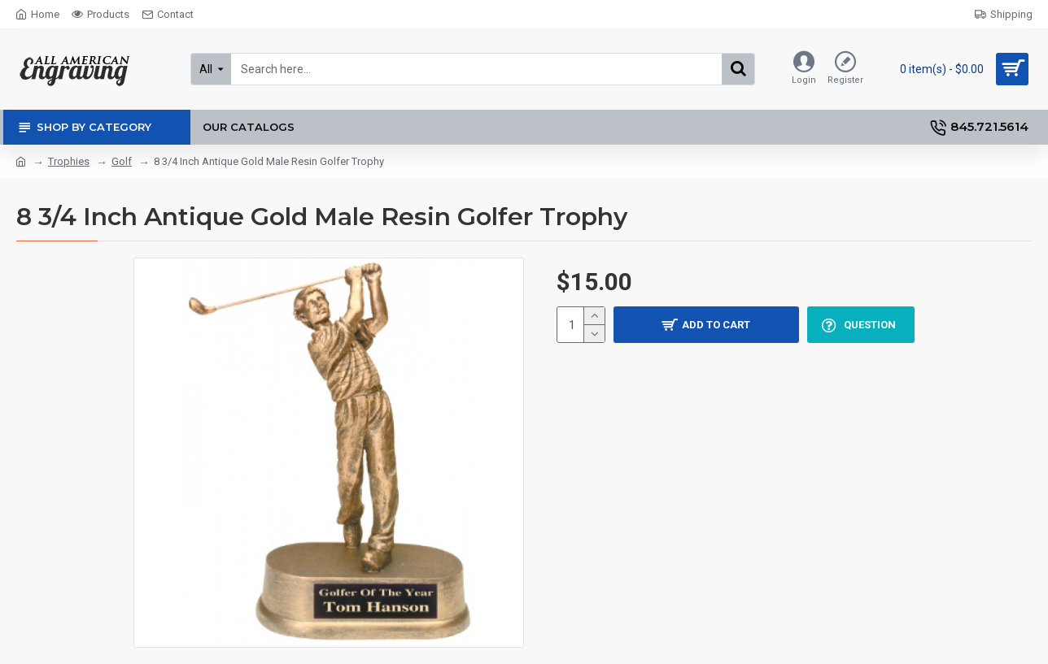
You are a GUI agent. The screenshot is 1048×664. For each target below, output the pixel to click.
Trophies (69, 161)
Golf (121, 161)
